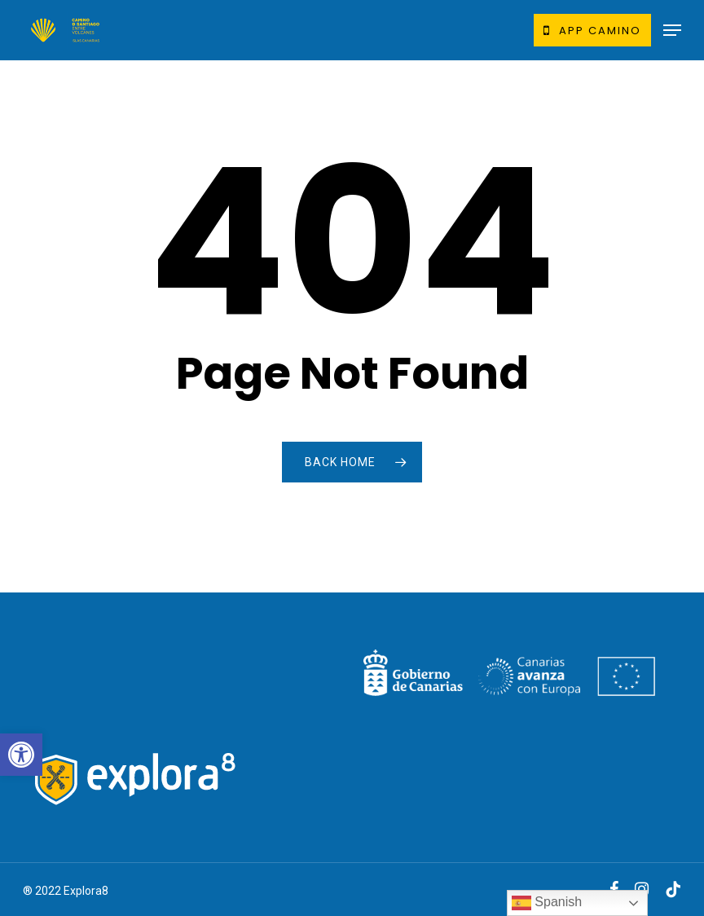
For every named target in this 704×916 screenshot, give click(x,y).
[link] (21, 754)
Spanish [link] (547, 903)
